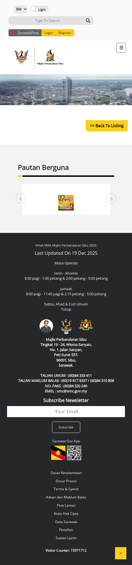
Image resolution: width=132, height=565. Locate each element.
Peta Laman (66, 505)
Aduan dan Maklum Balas (66, 497)
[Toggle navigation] (121, 48)
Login (48, 32)
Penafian (66, 529)
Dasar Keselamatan (66, 472)
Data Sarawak (66, 521)
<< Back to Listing (107, 125)
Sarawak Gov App (66, 441)
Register (65, 32)
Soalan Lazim (66, 538)
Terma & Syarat (66, 489)
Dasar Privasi (66, 481)
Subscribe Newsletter (66, 400)
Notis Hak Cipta (66, 513)
